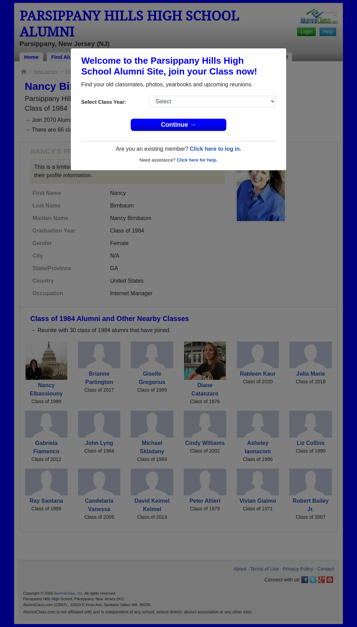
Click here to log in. (215, 149)
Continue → (178, 124)
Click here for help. (197, 160)
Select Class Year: (103, 102)
